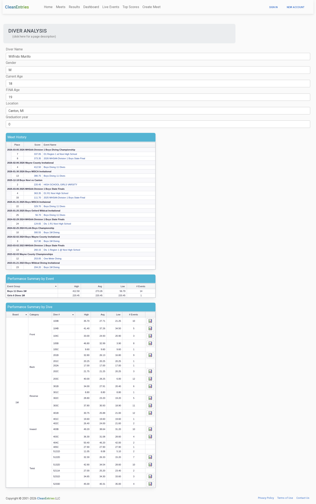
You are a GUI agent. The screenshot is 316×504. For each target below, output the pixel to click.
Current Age (14, 76)
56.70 (38, 215)
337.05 (37, 154)
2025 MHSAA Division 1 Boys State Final (64, 197)
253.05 (37, 258)
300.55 (37, 232)
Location (12, 103)
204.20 (37, 267)
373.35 (37, 158)
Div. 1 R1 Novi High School (57, 223)
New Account (295, 7)
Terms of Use (285, 498)
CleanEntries (17, 7)
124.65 (37, 223)
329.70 (37, 206)
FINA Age (13, 90)
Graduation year (17, 117)
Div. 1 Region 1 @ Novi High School (62, 250)
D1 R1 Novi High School (56, 193)
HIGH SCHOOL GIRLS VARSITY (60, 184)
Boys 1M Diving (51, 232)
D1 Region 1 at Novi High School (60, 154)
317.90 (37, 241)
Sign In (273, 7)
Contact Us (302, 498)
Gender (11, 63)
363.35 (37, 193)
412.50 (37, 167)
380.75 (37, 176)
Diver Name (14, 49)
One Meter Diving (53, 258)
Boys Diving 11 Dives (54, 167)
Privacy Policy (266, 498)
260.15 (37, 250)
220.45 (37, 184)
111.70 (37, 197)
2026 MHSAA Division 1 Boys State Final (64, 158)
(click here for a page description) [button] (34, 36)
